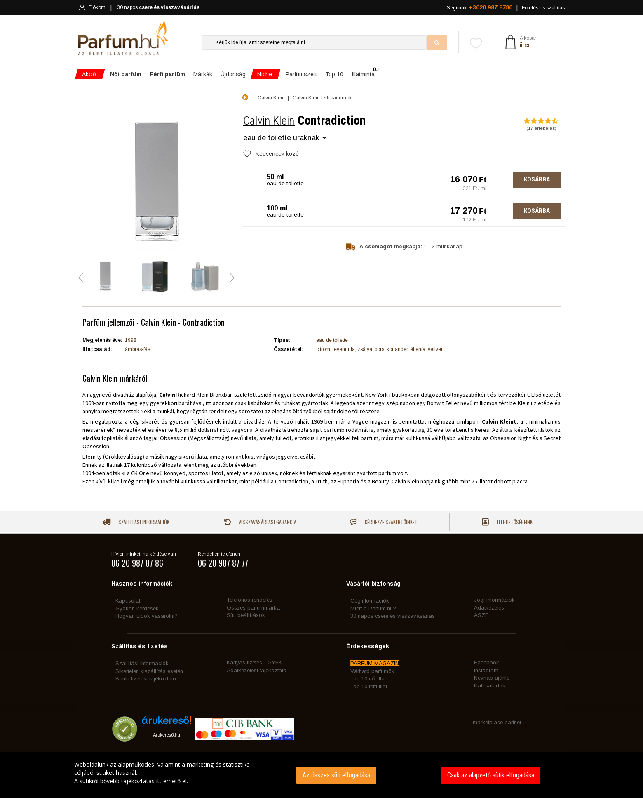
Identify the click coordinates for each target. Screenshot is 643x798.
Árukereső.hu (166, 734)
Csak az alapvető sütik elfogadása (490, 775)
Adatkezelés (489, 608)
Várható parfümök (372, 671)
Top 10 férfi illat (368, 686)
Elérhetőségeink (507, 522)
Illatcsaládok (489, 686)
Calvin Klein (269, 120)
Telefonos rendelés (249, 600)
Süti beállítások (246, 615)
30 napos (158, 7)
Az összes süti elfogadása (336, 775)
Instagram (486, 670)
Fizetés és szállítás (543, 8)
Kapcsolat (127, 601)
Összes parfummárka (253, 608)
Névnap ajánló (492, 678)
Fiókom (92, 7)
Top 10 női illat (368, 679)
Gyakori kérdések (137, 608)
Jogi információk (494, 600)
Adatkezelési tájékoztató (256, 670)
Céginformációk (369, 601)
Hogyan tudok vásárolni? (146, 616)
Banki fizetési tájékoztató (145, 679)
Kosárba (537, 179)
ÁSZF (481, 615)
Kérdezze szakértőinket (384, 521)
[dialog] (321, 775)
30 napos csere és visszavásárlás (392, 616)
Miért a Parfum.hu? (373, 608)
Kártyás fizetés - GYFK (254, 662)
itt (159, 781)
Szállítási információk (136, 521)
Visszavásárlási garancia (260, 521)
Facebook (486, 662)
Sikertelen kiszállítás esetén (149, 671)
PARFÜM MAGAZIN (374, 663)
